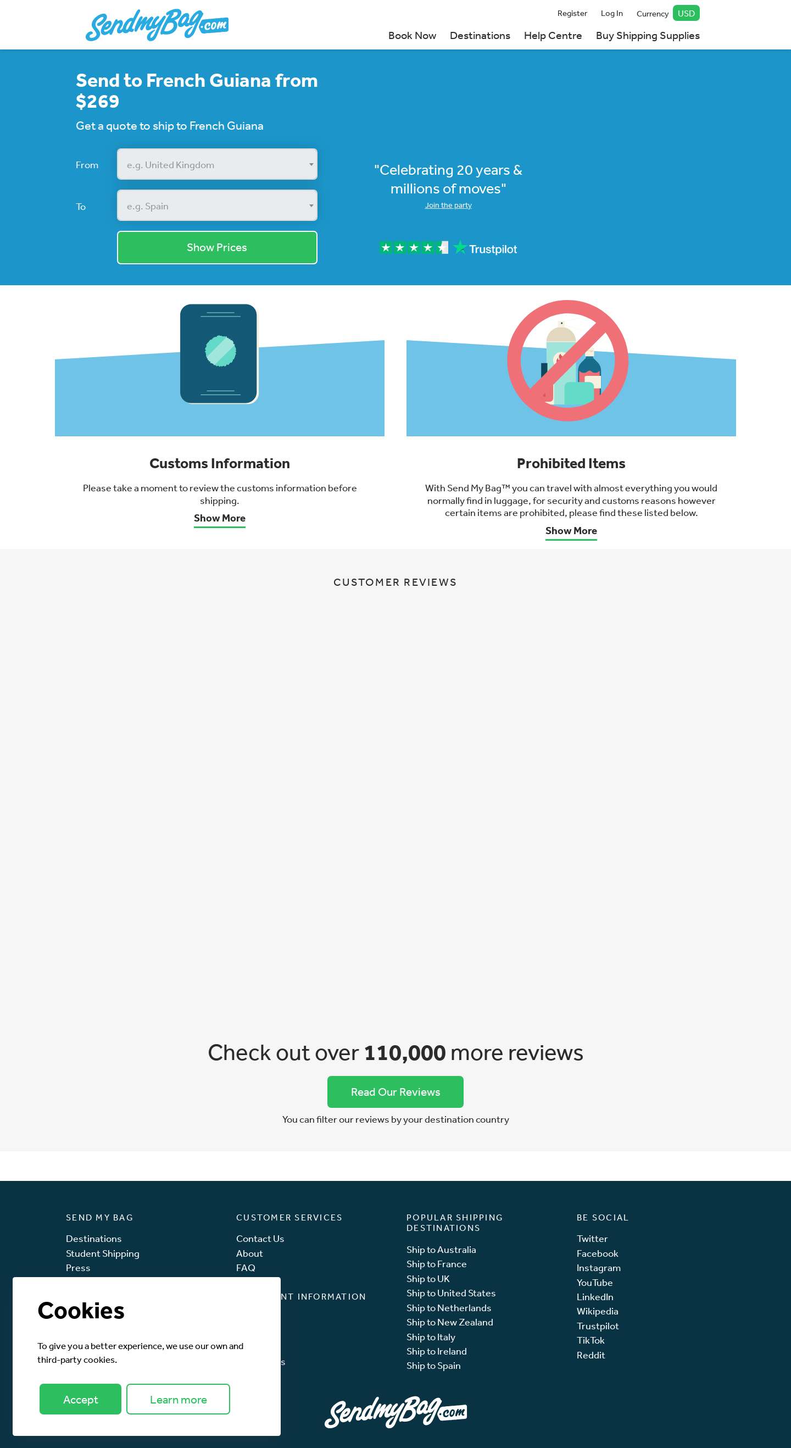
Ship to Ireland (436, 1351)
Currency (668, 13)
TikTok (591, 1340)
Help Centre (553, 35)
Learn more (178, 1399)
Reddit (591, 1355)
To (81, 206)
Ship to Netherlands (449, 1307)
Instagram (599, 1267)
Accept (80, 1399)
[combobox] (217, 164)
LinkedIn (595, 1296)
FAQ (245, 1267)
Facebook (598, 1253)
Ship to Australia (441, 1249)
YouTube (595, 1282)
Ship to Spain (433, 1365)
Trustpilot (598, 1326)
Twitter (592, 1238)
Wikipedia (598, 1311)
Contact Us (260, 1238)
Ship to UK (428, 1278)
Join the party (448, 205)
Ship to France (436, 1263)
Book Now (412, 35)
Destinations (480, 35)
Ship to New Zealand (449, 1322)
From (87, 164)
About (249, 1253)
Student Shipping (103, 1253)
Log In (612, 13)
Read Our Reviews (396, 1092)
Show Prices (217, 247)
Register (572, 13)
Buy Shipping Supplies (648, 35)
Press (78, 1267)
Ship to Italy (430, 1336)
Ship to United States (451, 1293)
